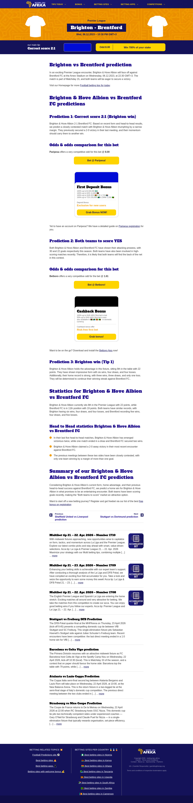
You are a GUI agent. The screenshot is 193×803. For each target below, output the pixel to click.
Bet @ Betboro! (96, 284)
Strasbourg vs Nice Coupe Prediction (75, 703)
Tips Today (57, 4)
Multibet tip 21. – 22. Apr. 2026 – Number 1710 (82, 535)
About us (141, 762)
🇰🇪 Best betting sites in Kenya (96, 760)
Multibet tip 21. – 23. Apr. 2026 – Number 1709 (82, 565)
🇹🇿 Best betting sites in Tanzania (96, 771)
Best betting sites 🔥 (46, 760)
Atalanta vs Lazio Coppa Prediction (74, 676)
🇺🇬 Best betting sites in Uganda (96, 777)
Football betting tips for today (95, 85)
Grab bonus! (96, 336)
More (54, 555)
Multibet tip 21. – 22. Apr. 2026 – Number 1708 (82, 592)
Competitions (154, 4)
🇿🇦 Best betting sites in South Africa (96, 782)
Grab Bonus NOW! (96, 212)
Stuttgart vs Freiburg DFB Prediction (75, 619)
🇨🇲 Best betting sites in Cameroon (96, 793)
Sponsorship (150, 762)
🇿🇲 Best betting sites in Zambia (96, 788)
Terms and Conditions (150, 760)
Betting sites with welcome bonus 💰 (46, 771)
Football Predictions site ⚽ (46, 754)
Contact (134, 762)
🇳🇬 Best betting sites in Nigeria (96, 754)
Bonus (78, 4)
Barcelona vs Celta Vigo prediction (74, 649)
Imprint (138, 760)
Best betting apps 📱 (46, 766)
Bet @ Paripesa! (96, 160)
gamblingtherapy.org (157, 766)
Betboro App (106, 350)
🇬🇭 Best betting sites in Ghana (96, 766)
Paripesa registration (129, 226)
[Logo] (36, 4)
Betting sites (101, 4)
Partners (160, 762)
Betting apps (128, 4)
